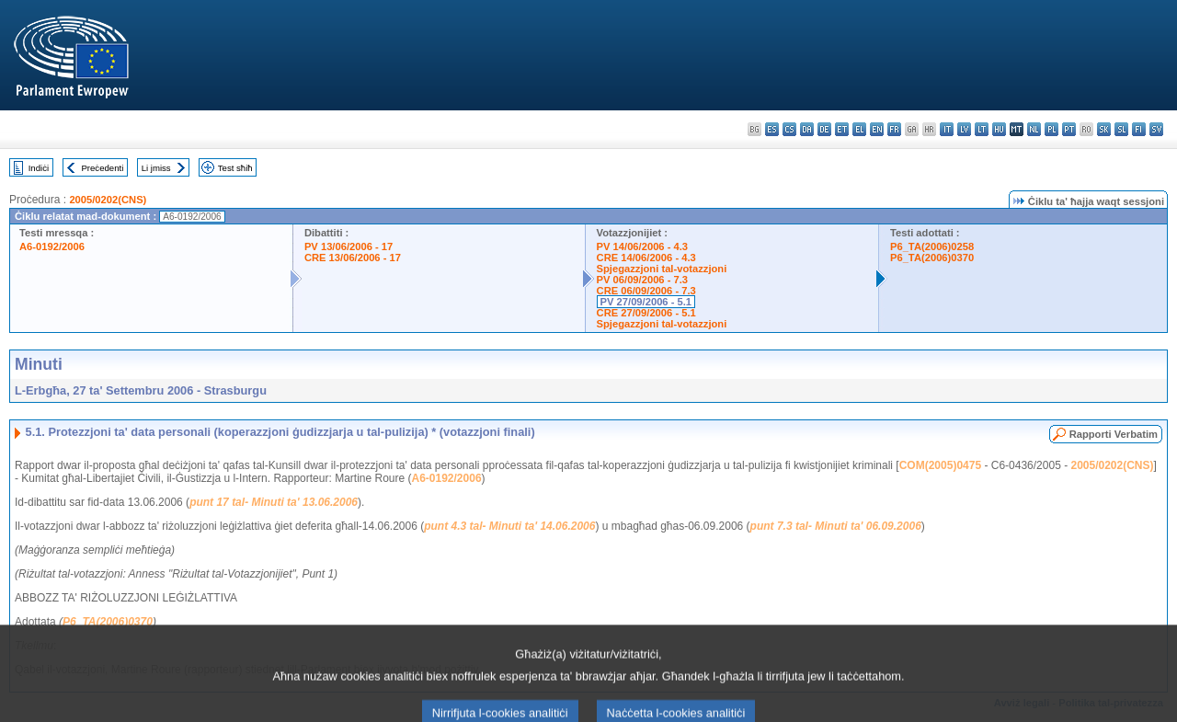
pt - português (1069, 129)
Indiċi (39, 168)
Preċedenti (102, 168)
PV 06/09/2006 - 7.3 (643, 279)
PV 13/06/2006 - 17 (348, 246)
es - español (772, 129)
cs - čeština (789, 129)
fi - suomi (1139, 129)
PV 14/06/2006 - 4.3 (643, 246)
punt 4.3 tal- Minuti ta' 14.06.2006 (509, 526)
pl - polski (1051, 129)
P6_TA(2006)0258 (932, 246)
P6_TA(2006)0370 (932, 257)
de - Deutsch (824, 129)
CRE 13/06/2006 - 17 (352, 257)
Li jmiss (156, 168)
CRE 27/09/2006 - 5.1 (646, 312)
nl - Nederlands (1034, 129)
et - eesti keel (842, 129)
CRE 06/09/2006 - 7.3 (646, 290)
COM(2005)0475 (940, 465)
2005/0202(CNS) (107, 199)
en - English (877, 129)
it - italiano (947, 129)
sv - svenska (1156, 129)
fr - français (894, 129)
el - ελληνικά (859, 129)
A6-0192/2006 (52, 246)
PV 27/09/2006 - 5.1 (646, 301)
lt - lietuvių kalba (981, 129)
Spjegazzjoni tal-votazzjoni (662, 268)
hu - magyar (999, 129)
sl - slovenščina (1121, 129)
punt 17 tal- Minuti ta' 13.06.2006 (273, 502)
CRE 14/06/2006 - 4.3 (646, 257)
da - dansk (807, 129)
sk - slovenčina (1104, 129)
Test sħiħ (235, 168)
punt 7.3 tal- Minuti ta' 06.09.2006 (835, 526)
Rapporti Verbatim (1113, 434)
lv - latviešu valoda (964, 129)
